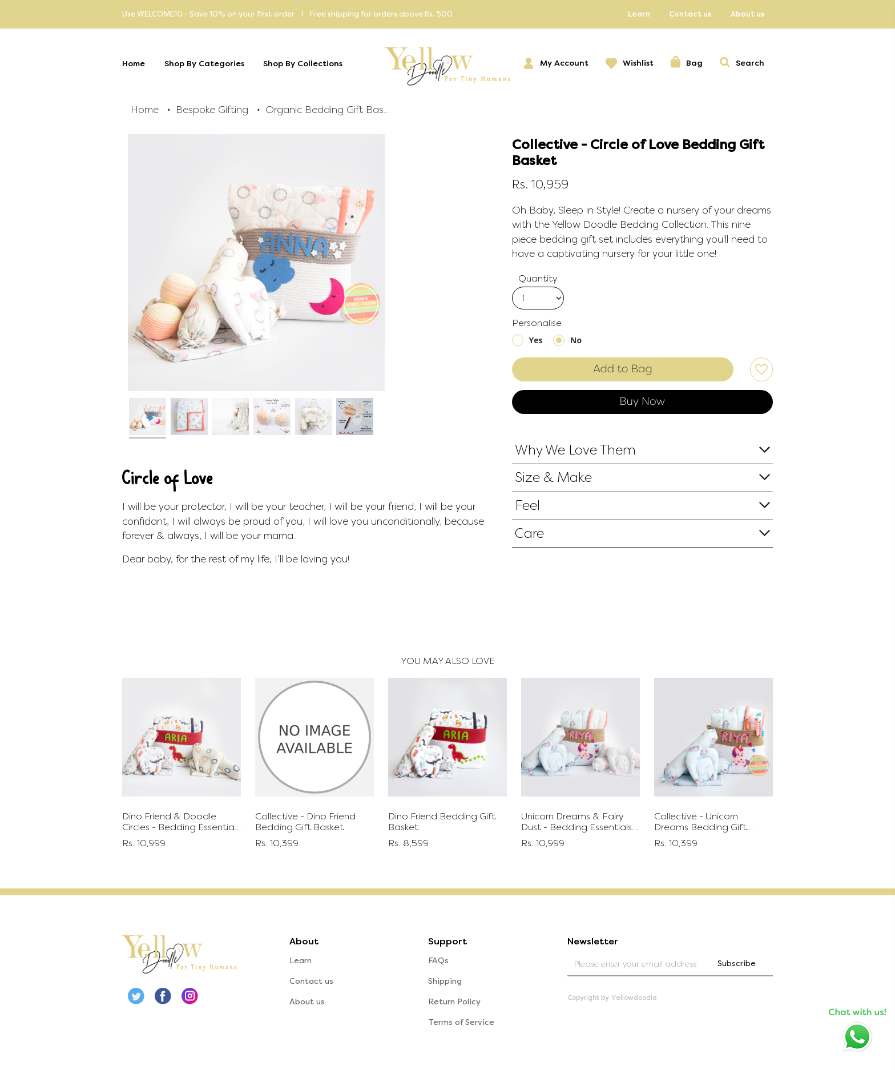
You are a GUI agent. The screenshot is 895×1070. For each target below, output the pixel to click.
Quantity (537, 278)
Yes (536, 340)
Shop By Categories (204, 64)
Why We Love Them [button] (575, 450)
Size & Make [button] (553, 477)
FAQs (438, 961)
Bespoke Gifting (212, 109)
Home (133, 64)
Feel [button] (527, 505)
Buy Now (642, 401)
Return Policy (454, 1002)
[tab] (642, 450)
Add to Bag (622, 369)
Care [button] (529, 533)
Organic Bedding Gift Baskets (328, 109)
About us (747, 14)
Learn (639, 14)
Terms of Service (461, 1022)
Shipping (445, 981)
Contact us (690, 14)
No (576, 340)
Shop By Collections (302, 64)
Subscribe (736, 963)
